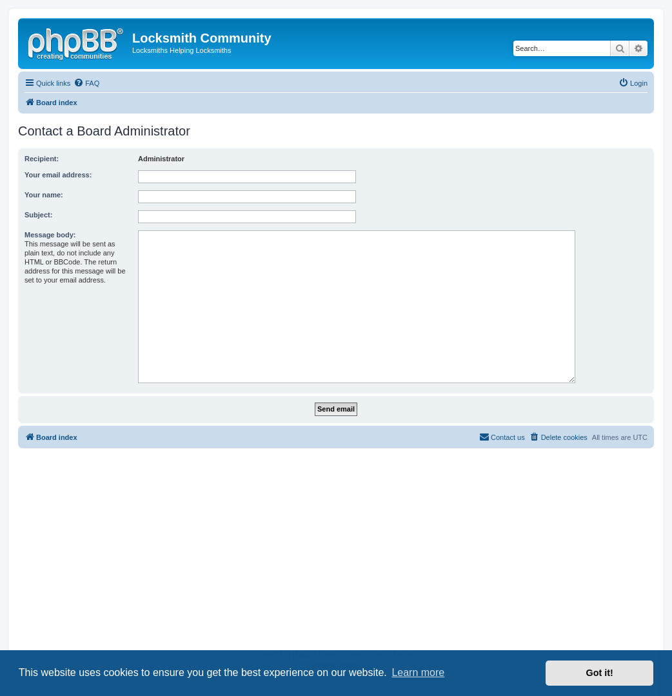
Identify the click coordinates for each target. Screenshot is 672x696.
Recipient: (42, 159)
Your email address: (58, 175)
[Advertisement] (336, 551)
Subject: (38, 215)
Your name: (44, 195)
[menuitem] (86, 83)
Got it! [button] (599, 673)
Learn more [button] (417, 672)
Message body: (50, 235)
